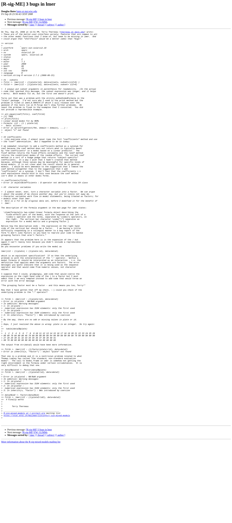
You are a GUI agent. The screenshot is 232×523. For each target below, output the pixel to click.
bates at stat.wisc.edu (26, 11)
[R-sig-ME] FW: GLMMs (35, 22)
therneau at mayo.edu (72, 32)
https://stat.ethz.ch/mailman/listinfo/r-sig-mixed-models (37, 492)
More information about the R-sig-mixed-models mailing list (30, 520)
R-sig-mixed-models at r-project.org (24, 489)
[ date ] (32, 24)
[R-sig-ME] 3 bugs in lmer (39, 19)
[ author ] (60, 24)
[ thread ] (40, 24)
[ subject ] (50, 24)
